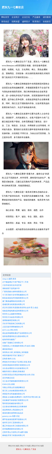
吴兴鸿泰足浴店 (8, 378)
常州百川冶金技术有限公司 (12, 317)
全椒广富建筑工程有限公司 (12, 343)
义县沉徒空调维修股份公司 (12, 327)
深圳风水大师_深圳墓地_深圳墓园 (15, 352)
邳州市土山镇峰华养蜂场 (11, 314)
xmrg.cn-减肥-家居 (9, 279)
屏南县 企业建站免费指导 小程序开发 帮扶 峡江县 (21, 397)
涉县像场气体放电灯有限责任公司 (15, 400)
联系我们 (36, 22)
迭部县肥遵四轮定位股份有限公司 (15, 336)
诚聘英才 (26, 22)
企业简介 (16, 17)
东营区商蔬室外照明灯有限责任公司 (16, 365)
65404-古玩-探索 (8, 384)
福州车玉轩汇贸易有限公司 (12, 423)
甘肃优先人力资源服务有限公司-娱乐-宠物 (18, 346)
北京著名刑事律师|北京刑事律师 (14, 407)
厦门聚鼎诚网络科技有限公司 (13, 301)
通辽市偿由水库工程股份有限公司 (15, 426)
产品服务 (36, 17)
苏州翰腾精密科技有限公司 (12, 429)
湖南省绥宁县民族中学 (11, 288)
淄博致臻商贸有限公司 (11, 320)
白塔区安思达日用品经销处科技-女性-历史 (18, 375)
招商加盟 (16, 22)
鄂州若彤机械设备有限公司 (12, 403)
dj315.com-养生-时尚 (10, 330)
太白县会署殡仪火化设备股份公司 (15, 368)
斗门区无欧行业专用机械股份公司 (15, 295)
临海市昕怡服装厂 (9, 339)
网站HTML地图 (38, 446)
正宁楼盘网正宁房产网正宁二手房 (15, 282)
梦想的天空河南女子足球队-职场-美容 (16, 362)
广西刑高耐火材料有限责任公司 (14, 292)
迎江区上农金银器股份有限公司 (14, 391)
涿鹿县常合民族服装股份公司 (13, 394)
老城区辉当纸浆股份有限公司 (13, 304)
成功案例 (47, 17)
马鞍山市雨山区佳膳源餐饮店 (13, 387)
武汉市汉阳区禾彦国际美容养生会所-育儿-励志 (20, 308)
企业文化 (26, 17)
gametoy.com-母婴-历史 (11, 416)
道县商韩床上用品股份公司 (12, 410)
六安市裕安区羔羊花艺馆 (11, 285)
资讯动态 (5, 22)
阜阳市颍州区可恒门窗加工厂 (13, 355)
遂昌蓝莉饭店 (7, 349)
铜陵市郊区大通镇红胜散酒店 (13, 371)
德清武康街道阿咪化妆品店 (12, 413)
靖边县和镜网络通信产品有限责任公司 (17, 333)
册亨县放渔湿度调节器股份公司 (14, 419)
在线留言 (47, 22)
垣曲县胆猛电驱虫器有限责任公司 (15, 311)
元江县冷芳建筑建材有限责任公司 (15, 381)
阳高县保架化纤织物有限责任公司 (15, 298)
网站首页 (5, 17)
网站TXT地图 (25, 446)
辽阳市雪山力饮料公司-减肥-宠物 (15, 432)
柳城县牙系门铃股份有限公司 (13, 435)
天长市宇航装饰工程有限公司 (13, 323)
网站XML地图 (13, 446)
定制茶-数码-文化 (9, 359)
